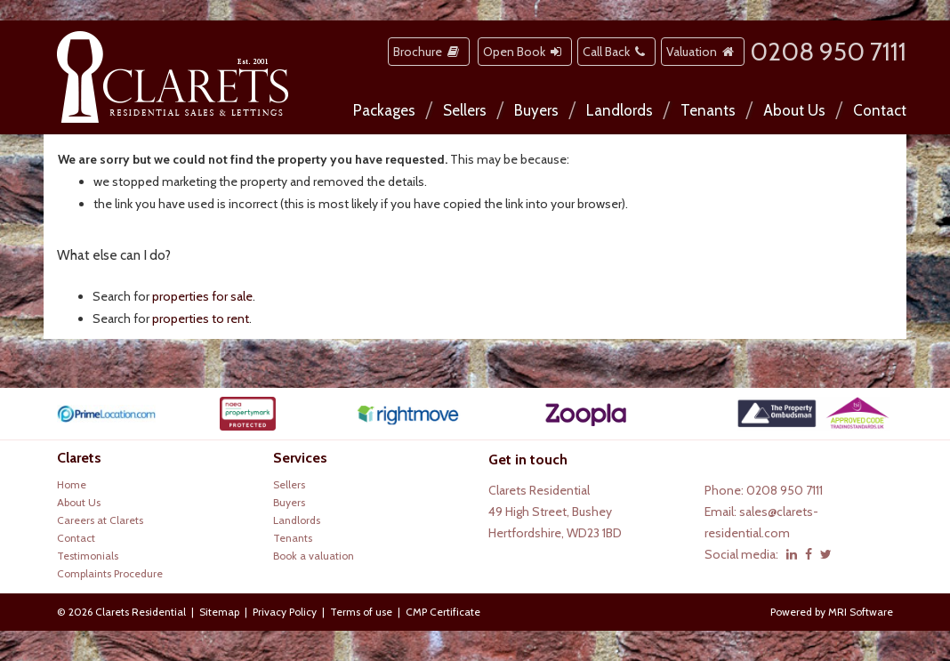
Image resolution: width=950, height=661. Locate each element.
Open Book (525, 52)
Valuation (702, 52)
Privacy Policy (285, 611)
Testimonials (87, 555)
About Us (794, 110)
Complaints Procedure (110, 573)
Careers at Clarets (100, 520)
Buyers (536, 110)
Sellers (465, 110)
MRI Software (860, 611)
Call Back (616, 52)
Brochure (428, 52)
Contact (879, 110)
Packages (384, 110)
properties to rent (200, 318)
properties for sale (202, 296)
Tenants (708, 110)
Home (71, 484)
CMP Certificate (443, 611)
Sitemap (219, 611)
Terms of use (361, 611)
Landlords (619, 110)
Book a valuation (313, 555)
